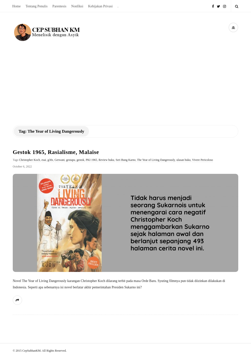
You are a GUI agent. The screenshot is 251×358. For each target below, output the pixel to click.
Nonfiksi (77, 6)
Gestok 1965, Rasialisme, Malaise (56, 152)
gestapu (70, 160)
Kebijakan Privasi (100, 6)
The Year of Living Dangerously (156, 160)
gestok (80, 160)
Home (16, 6)
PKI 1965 (91, 160)
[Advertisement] (125, 79)
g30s (50, 160)
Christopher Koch (29, 160)
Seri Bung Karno (126, 160)
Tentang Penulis (36, 6)
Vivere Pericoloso (202, 160)
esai (43, 160)
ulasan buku (183, 160)
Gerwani (59, 160)
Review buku (106, 160)
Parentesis (59, 6)
